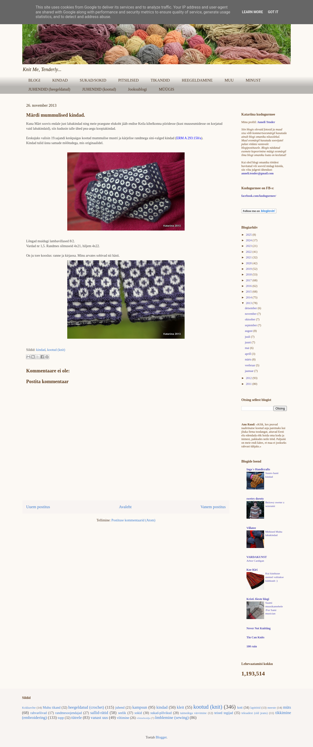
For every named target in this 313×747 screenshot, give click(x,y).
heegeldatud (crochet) (86, 707)
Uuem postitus (38, 507)
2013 (249, 303)
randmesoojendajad (68, 713)
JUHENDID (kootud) (99, 89)
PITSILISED (128, 80)
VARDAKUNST (256, 557)
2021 (249, 257)
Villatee (251, 528)
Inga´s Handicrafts (258, 469)
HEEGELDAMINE (197, 80)
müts (287, 707)
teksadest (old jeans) (255, 713)
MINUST (253, 80)
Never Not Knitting (258, 628)
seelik (122, 713)
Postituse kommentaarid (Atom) (134, 520)
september (251, 325)
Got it (273, 12)
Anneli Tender (266, 122)
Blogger (161, 737)
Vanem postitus (213, 507)
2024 (249, 240)
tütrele (76, 717)
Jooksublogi (137, 89)
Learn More (252, 12)
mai (247, 348)
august (249, 331)
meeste (272, 707)
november (251, 314)
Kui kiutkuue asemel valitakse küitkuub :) (274, 577)
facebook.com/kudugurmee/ (258, 196)
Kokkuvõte (29, 707)
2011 (249, 384)
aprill (248, 354)
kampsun (139, 707)
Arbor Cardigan (255, 560)
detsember (251, 308)
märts (248, 359)
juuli (248, 336)
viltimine (123, 718)
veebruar (250, 365)
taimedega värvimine (193, 713)
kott (240, 707)
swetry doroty (255, 498)
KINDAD (60, 80)
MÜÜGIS (166, 89)
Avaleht (125, 507)
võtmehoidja (143, 717)
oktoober (250, 319)
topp (61, 718)
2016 (249, 286)
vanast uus (99, 717)
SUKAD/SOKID (93, 80)
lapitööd (255, 707)
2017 (249, 280)
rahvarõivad (38, 713)
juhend (119, 707)
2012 (249, 378)
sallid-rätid (99, 712)
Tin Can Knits (255, 637)
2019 (249, 269)
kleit (180, 707)
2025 (249, 234)
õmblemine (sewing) (172, 717)
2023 (249, 246)
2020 (249, 263)
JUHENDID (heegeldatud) (49, 89)
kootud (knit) (56, 350)
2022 (249, 251)
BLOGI (34, 80)
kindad (40, 350)
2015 (249, 291)
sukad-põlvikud (161, 713)
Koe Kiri (251, 569)
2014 (249, 297)
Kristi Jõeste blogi (257, 599)
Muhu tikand (52, 707)
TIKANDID (160, 80)
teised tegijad (223, 713)
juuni (248, 342)
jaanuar (249, 371)
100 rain (251, 646)
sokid (138, 713)
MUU (229, 80)
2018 (249, 274)
